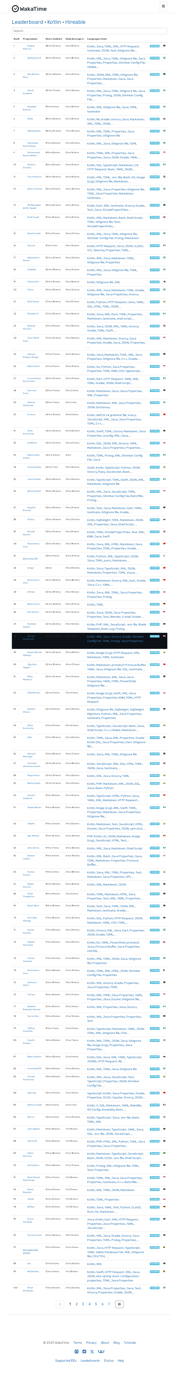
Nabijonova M (34, 58)
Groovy (115, 119)
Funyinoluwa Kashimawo (32, 380)
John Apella (33, 1129)
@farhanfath (34, 491)
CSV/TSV (98, 1256)
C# (136, 165)
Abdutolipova (34, 131)
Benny (30, 1117)
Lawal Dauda (34, 479)
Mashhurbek (34, 233)
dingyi (30, 568)
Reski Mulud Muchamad (31, 1178)
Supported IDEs (66, 1361)
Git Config (93, 1109)
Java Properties (107, 193)
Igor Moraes (33, 835)
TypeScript (110, 165)
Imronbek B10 (34, 1068)
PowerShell (128, 681)
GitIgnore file (126, 50)
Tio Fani (31, 994)
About (105, 1343)
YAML (134, 157)
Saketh (31, 823)
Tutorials (130, 1343)
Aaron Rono (33, 905)
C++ (124, 358)
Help (121, 1361)
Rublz (30, 118)
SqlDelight (103, 520)
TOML (108, 46)
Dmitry (30, 519)
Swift (109, 330)
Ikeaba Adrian (34, 807)
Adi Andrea (33, 1271)
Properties (110, 62)
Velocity (98, 250)
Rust (114, 314)
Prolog (107, 95)
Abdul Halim (33, 366)
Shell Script (135, 217)
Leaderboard (27, 22)
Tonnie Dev (33, 1016)
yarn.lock (136, 828)
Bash (111, 169)
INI (98, 119)
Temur (30, 289)
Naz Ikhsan (33, 612)
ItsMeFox (32, 443)
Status (109, 1361)
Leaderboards (90, 1361)
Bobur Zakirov (34, 1056)
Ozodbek (31, 269)
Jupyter (117, 1097)
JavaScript (95, 419)
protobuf (118, 665)
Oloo (29, 737)
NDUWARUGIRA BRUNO (30, 1251)
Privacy (91, 1343)
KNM (114, 371)
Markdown (110, 78)
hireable (155, 46)
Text (113, 50)
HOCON (92, 951)
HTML (97, 306)
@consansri (33, 604)
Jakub (30, 1199)
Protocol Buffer (135, 665)
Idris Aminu (33, 848)
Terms (77, 1343)
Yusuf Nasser (34, 176)
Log (111, 628)
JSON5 (92, 1061)
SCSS (107, 1097)
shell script (124, 318)
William (31, 592)
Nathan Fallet (34, 1105)
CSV (121, 371)
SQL (99, 165)
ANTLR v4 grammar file (111, 415)
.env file (117, 177)
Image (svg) (104, 652)
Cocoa (117, 431)
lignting (31, 1092)
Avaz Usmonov (34, 189)
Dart (99, 205)
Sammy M (32, 1141)
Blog (117, 1343)
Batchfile (136, 496)
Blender (115, 616)
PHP (99, 624)
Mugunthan (33, 775)
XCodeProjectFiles (115, 209)
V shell (126, 616)
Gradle (105, 119)
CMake (91, 67)
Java (99, 46)
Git (133, 177)
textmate (93, 50)
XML (116, 46)
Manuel (31, 245)
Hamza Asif (33, 281)
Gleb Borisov (33, 692)
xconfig (108, 435)
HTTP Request (129, 46)
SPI (128, 876)
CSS (124, 1033)
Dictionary (103, 407)
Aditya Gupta (33, 783)
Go (98, 366)
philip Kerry (33, 1165)
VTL (89, 250)
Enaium (31, 414)
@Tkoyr (31, 1207)
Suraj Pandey (34, 467)
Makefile (135, 1105)
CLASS (138, 246)
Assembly (108, 1109)
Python (101, 302)
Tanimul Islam (34, 1235)
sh (104, 836)
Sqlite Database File (109, 1252)
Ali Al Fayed (33, 217)
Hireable (75, 22)
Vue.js (132, 415)
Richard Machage (29, 755)
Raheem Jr (33, 313)
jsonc (107, 560)
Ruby (101, 471)
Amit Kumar (33, 301)
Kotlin (54, 22)
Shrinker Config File (132, 62)
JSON (105, 50)
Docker (92, 828)
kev (29, 1263)
